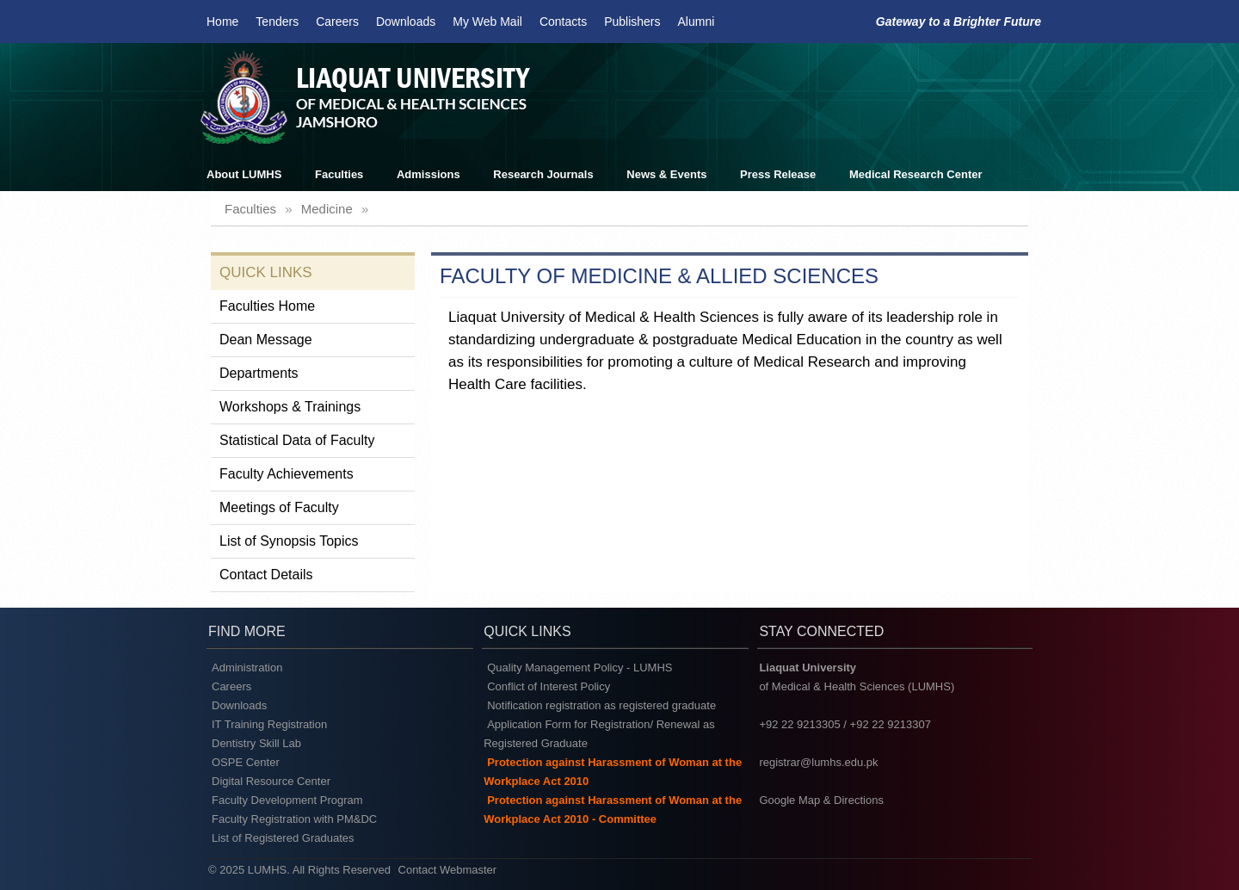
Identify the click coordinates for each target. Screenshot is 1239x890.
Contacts (563, 21)
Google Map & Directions (821, 800)
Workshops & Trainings (290, 406)
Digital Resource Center (271, 781)
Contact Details (266, 574)
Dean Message (265, 339)
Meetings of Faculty (279, 507)
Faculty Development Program (287, 800)
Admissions (428, 174)
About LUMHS (243, 174)
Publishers (632, 21)
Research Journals (543, 174)
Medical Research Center (916, 174)
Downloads (405, 21)
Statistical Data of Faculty (297, 440)
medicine (327, 208)
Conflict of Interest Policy (548, 686)
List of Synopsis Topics (289, 541)
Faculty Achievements (286, 474)
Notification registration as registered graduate (601, 705)
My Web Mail (487, 21)
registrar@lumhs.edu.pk (818, 762)
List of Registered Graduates (283, 837)
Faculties (339, 174)
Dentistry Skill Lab (256, 743)
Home (222, 21)
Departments (259, 373)
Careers (337, 21)
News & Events (666, 174)
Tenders (277, 21)
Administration (247, 667)
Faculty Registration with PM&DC (294, 819)
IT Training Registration (269, 724)
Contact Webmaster (447, 869)
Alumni (696, 21)
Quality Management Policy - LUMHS (579, 667)
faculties (250, 208)
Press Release (778, 174)
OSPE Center (246, 762)
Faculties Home (267, 306)
